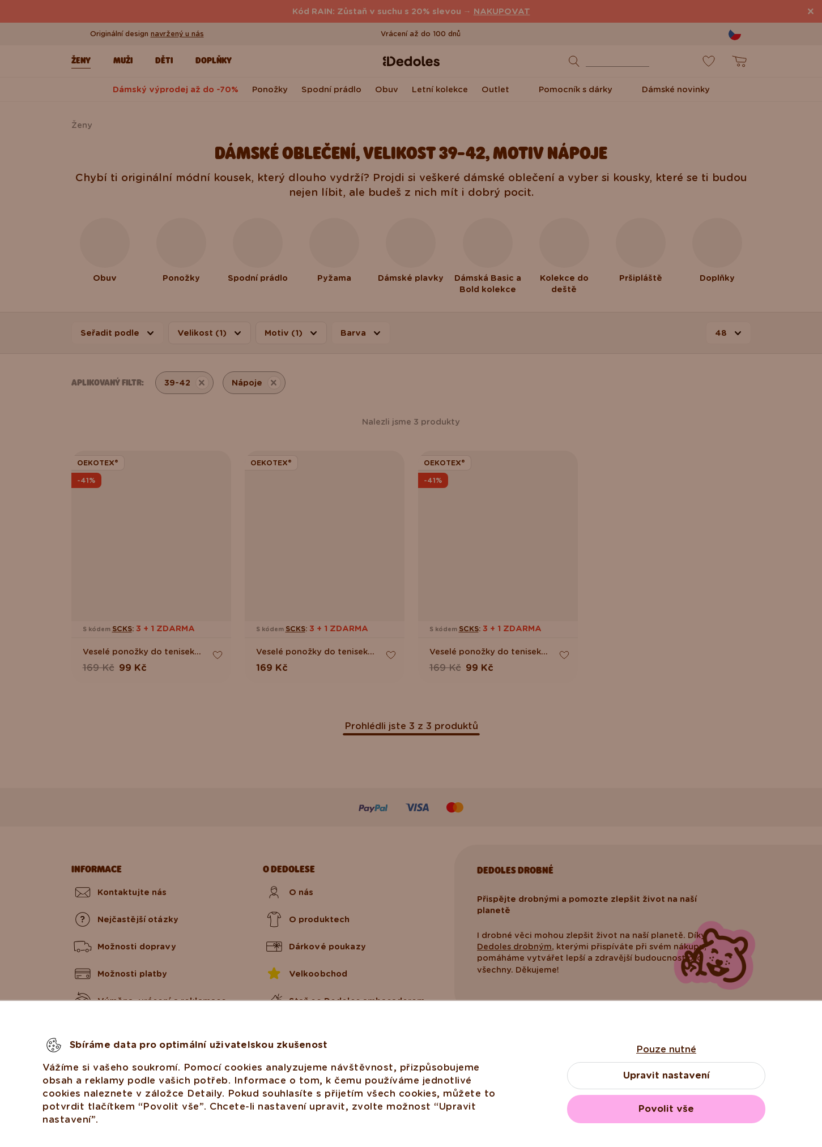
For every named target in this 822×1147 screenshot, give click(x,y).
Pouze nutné (666, 1049)
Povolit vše (666, 1108)
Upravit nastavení (666, 1075)
